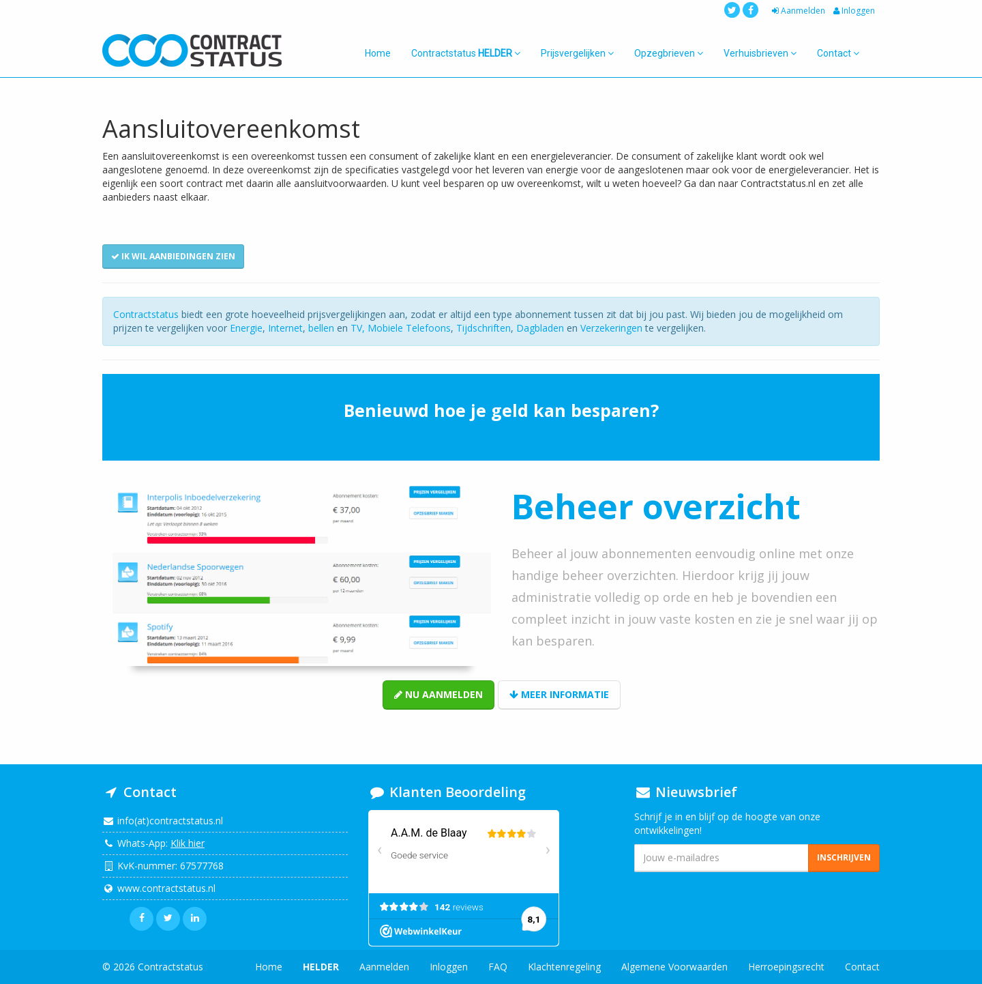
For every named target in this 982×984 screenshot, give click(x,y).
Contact (838, 53)
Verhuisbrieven (760, 53)
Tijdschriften (483, 327)
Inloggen (853, 10)
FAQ (497, 966)
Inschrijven (844, 857)
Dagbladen (540, 327)
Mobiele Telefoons (409, 327)
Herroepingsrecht (786, 966)
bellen (321, 327)
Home (378, 53)
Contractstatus (465, 53)
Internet (285, 327)
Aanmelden (797, 10)
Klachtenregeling (564, 966)
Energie (246, 327)
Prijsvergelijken (577, 53)
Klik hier (187, 843)
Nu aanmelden (438, 694)
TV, (359, 327)
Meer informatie (559, 694)
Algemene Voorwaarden (674, 966)
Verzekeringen (611, 327)
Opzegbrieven (668, 53)
